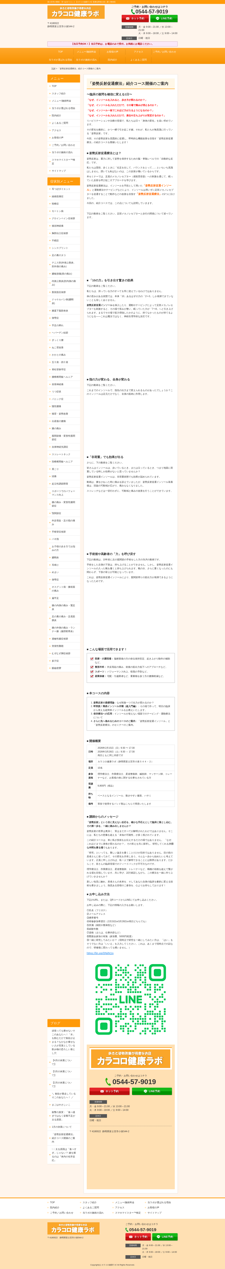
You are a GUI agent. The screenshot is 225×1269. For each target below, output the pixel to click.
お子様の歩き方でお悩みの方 (63, 548)
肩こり (55, 469)
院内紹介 (112, 60)
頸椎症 (55, 203)
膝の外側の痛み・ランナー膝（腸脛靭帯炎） (63, 629)
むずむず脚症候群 (61, 653)
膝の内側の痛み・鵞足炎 (63, 607)
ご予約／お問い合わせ (164, 52)
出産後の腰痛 (59, 421)
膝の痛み (56, 428)
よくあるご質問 (138, 60)
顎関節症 (56, 513)
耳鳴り (55, 565)
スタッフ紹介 (59, 93)
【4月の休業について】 (62, 1062)
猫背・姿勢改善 (60, 413)
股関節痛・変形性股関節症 (63, 438)
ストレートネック (61, 454)
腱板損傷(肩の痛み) (62, 273)
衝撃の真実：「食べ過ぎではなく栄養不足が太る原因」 (63, 1116)
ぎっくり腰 (57, 340)
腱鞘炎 (55, 557)
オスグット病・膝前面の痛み (63, 589)
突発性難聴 (57, 646)
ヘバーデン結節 (60, 332)
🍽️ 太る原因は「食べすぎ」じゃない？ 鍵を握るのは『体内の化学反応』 (64, 1155)
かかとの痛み (59, 355)
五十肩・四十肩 (60, 362)
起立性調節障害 (60, 483)
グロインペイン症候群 (63, 218)
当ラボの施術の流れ (86, 60)
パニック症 (57, 399)
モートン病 (57, 211)
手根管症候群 (59, 532)
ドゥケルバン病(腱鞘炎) (62, 301)
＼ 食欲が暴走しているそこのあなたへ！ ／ (64, 1095)
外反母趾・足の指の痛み (63, 522)
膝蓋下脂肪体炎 (60, 310)
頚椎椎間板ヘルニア (62, 461)
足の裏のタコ (59, 255)
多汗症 (55, 661)
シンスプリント (60, 248)
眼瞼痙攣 (56, 668)
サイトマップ (59, 171)
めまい (55, 572)
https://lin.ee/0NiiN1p (100, 953)
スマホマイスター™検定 (63, 161)
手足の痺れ (57, 325)
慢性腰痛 (56, 406)
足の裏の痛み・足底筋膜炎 (63, 618)
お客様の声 (112, 52)
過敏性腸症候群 (60, 638)
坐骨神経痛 (57, 384)
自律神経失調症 (60, 447)
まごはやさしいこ (61, 1105)
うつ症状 (56, 391)
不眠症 (55, 240)
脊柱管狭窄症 (59, 369)
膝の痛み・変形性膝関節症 (63, 504)
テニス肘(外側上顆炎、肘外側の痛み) (64, 264)
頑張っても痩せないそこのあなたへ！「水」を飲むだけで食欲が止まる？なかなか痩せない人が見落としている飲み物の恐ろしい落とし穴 (63, 1041)
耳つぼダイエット (61, 189)
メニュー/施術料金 (86, 52)
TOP (60, 52)
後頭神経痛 (57, 226)
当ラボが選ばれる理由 (60, 60)
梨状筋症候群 (59, 292)
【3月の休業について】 (62, 1073)
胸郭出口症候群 (60, 233)
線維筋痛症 (57, 196)
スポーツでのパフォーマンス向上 (63, 493)
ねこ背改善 (57, 347)
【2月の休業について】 (62, 1084)
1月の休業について (62, 1127)
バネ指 (55, 539)
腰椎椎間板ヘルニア (62, 377)
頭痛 (54, 476)
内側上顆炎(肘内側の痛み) (64, 283)
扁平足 (55, 598)
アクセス (138, 52)
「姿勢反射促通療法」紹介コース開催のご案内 (63, 1138)
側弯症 (55, 318)
